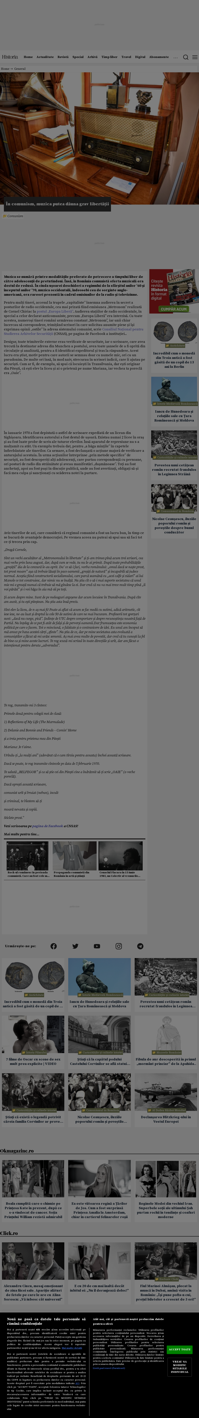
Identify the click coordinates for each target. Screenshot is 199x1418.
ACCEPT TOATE (180, 1349)
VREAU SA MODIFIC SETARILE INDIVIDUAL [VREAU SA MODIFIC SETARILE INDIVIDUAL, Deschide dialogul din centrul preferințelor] (180, 1367)
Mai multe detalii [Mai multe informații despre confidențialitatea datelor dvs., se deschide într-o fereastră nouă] (72, 1348)
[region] (99, 1365)
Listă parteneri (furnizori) (109, 1368)
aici (77, 1383)
